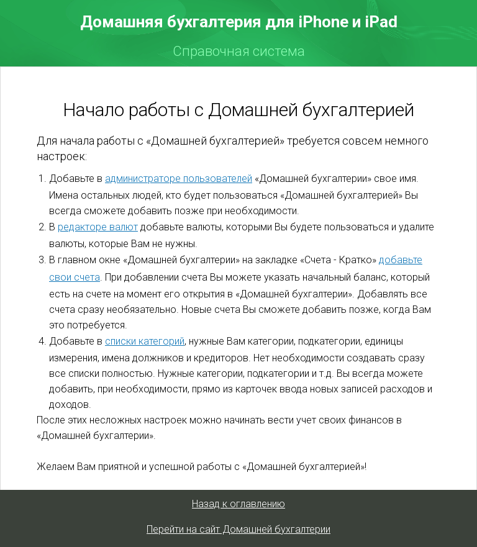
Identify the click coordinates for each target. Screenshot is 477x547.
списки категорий (144, 341)
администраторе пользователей (178, 178)
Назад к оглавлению (238, 504)
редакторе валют (98, 227)
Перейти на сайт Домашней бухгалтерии (238, 529)
